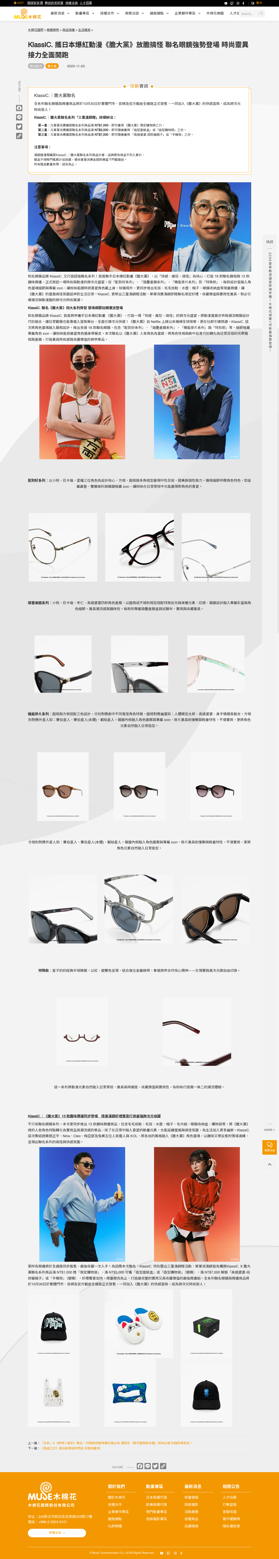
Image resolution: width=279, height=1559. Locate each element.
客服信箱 (230, 1512)
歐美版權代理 (156, 1505)
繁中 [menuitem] (259, 3)
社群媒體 (115, 1526)
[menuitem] (259, 3)
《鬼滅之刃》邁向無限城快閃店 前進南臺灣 (70, 1448)
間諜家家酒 (35, 3)
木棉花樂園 (215, 13)
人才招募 (86, 3)
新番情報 (191, 1497)
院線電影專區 (156, 1519)
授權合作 (115, 1505)
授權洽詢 (71, 3)
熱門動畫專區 (156, 1512)
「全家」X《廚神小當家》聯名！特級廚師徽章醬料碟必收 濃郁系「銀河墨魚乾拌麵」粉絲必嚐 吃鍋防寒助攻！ (116, 1443)
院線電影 (191, 1505)
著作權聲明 (231, 1519)
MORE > (269, 1129)
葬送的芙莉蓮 (54, 3)
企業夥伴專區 (118, 1512)
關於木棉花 (116, 1497)
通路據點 (115, 1519)
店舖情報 (191, 1526)
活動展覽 (191, 1512)
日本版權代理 (156, 1497)
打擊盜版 (230, 1505)
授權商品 (191, 1519)
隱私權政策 (231, 1526)
